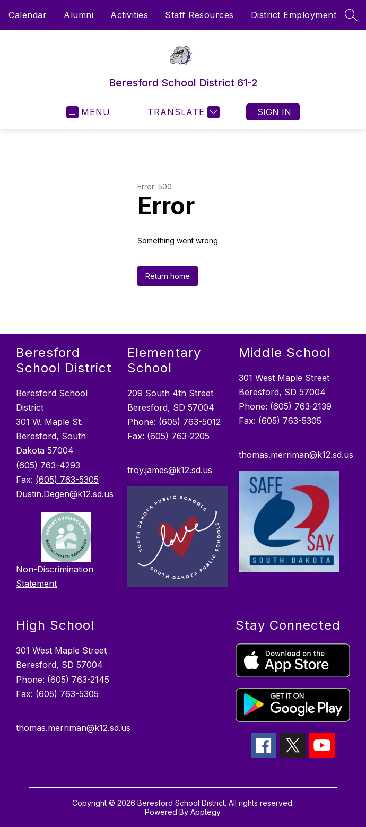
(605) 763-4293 (48, 465)
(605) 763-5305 (67, 479)
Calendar (27, 15)
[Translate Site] (182, 112)
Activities (129, 15)
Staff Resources (199, 15)
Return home (167, 276)
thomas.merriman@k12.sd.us (296, 454)
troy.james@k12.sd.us (169, 470)
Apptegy (205, 811)
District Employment (294, 15)
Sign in (274, 112)
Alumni (78, 15)
